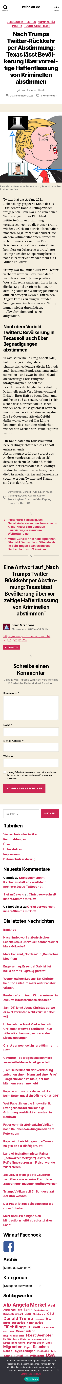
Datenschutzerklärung (19, 859)
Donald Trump (31, 491)
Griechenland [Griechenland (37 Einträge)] (25, 1331)
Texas (11, 503)
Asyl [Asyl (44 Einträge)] (51, 1305)
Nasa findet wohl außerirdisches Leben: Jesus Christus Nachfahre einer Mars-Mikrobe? (31, 942)
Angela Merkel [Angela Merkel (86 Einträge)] (29, 1305)
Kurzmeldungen (14, 839)
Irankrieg (9, 929)
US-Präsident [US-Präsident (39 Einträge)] (34, 1356)
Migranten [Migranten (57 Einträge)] (12, 1346)
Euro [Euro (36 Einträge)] (6, 1322)
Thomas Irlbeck (36, 90)
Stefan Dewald (13, 894)
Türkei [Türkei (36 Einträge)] (18, 1356)
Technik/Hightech (37, 25)
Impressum (11, 854)
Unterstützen (12, 849)
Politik (17, 25)
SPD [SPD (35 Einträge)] (54, 1351)
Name (7, 725)
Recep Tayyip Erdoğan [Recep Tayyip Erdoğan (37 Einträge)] (19, 1351)
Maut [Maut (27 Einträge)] (48, 1342)
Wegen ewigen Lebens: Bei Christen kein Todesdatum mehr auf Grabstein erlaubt (30, 983)
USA (27, 503)
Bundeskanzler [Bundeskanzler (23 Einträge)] (41, 1310)
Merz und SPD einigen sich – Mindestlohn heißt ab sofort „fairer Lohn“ (27, 1220)
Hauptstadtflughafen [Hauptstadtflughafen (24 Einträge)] (13, 1336)
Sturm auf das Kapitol (37, 499)
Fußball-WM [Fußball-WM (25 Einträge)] (48, 1327)
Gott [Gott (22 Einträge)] (5, 1332)
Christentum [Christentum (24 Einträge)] (39, 1314)
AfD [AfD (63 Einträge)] (7, 1305)
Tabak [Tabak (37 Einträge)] (7, 1356)
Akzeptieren (32, 1379)
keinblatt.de (31, 7)
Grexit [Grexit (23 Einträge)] (11, 1331)
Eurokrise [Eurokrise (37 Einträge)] (18, 1322)
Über (6, 844)
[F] (31, 1246)
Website (8, 756)
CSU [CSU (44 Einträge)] (50, 1314)
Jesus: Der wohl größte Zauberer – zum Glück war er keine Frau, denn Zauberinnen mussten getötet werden (30, 1179)
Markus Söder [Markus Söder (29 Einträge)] (35, 1342)
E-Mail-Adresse (13, 740)
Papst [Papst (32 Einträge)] (27, 1347)
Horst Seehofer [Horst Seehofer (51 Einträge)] (39, 1335)
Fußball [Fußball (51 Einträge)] (34, 1327)
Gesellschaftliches (21, 22)
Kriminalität (46, 22)
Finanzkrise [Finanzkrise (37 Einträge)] (35, 1322)
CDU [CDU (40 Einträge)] (27, 1314)
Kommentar (11, 693)
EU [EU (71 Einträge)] (48, 1318)
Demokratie (14, 491)
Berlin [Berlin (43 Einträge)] (27, 1310)
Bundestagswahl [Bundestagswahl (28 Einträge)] (13, 1314)
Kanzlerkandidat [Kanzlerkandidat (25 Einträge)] (40, 1339)
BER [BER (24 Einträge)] (20, 1310)
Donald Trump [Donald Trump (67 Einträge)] (18, 1318)
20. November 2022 (21, 95)
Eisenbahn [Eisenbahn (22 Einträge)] (39, 1319)
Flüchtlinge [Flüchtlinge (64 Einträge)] (14, 1326)
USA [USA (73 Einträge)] (50, 1355)
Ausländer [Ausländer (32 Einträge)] (10, 1310)
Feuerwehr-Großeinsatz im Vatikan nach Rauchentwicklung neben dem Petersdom (28, 1129)
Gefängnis (14, 495)
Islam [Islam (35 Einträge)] (7, 1339)
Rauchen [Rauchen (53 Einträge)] (41, 1346)
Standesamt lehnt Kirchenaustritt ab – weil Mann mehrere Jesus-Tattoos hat (24, 882)
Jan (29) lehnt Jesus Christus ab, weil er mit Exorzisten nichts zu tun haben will (29, 1012)
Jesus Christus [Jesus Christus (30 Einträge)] (21, 1339)
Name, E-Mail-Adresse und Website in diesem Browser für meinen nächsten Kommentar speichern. (32, 775)
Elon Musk (46, 491)
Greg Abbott (28, 495)
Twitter (20, 503)
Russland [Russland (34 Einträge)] (43, 1351)
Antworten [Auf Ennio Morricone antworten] (11, 647)
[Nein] (58, 1370)
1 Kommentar (48, 95)
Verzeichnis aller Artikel (20, 834)
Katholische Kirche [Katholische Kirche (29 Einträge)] (14, 1342)
